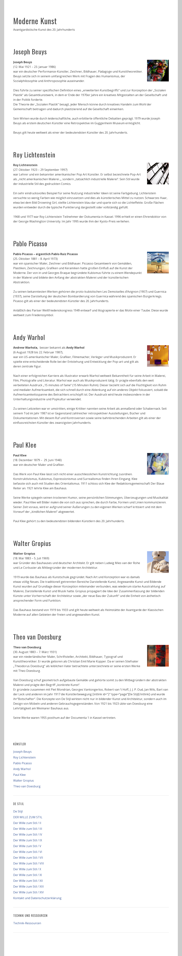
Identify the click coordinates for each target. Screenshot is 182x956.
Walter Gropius (32, 543)
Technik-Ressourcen (27, 923)
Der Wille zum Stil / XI (27, 875)
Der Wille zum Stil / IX (27, 840)
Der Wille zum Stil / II (27, 823)
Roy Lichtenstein (34, 154)
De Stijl (18, 811)
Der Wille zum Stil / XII (28, 881)
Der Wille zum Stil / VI (27, 852)
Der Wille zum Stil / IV (27, 834)
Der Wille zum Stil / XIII (28, 886)
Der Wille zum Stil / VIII (28, 863)
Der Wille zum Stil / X (27, 869)
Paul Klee (25, 444)
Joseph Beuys (30, 51)
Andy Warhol (29, 337)
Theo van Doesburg (37, 636)
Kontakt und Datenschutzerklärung (37, 898)
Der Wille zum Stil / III (27, 829)
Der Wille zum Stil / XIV (28, 892)
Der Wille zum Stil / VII (28, 858)
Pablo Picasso (30, 243)
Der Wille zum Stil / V (27, 846)
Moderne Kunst (35, 20)
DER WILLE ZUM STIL (27, 817)
